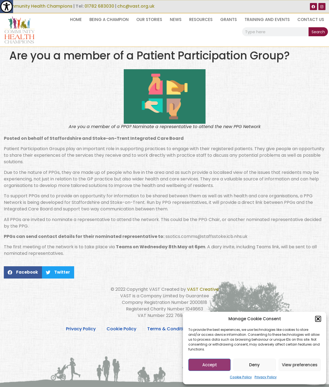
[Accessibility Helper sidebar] (6, 6)
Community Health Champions (38, 6)
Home (76, 19)
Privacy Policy (266, 377)
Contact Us (310, 19)
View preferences (300, 365)
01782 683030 (99, 6)
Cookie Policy (241, 377)
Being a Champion (109, 19)
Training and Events (267, 19)
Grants (228, 19)
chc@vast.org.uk (136, 6)
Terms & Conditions (169, 329)
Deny (254, 365)
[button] (318, 319)
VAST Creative (203, 289)
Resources (201, 19)
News (176, 19)
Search (318, 32)
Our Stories (149, 19)
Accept (209, 365)
